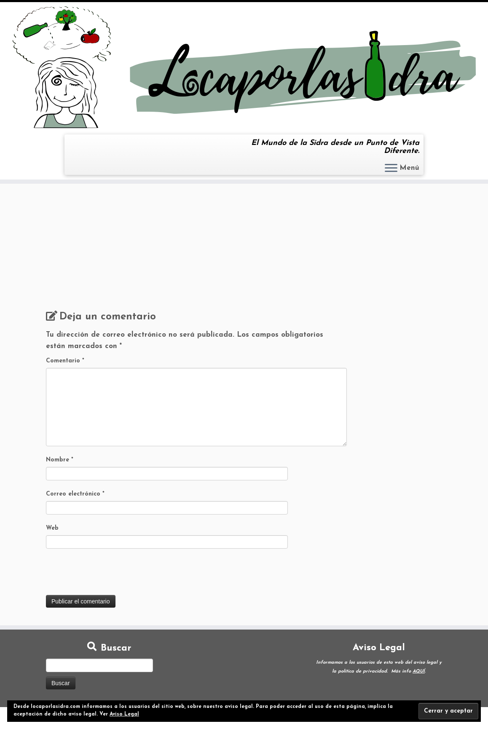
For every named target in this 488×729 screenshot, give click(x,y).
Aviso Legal (124, 714)
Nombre (59, 460)
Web (52, 528)
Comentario (65, 361)
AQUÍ (419, 671)
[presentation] (110, 574)
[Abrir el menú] (391, 168)
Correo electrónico (75, 494)
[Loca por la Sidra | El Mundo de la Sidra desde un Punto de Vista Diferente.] (244, 67)
